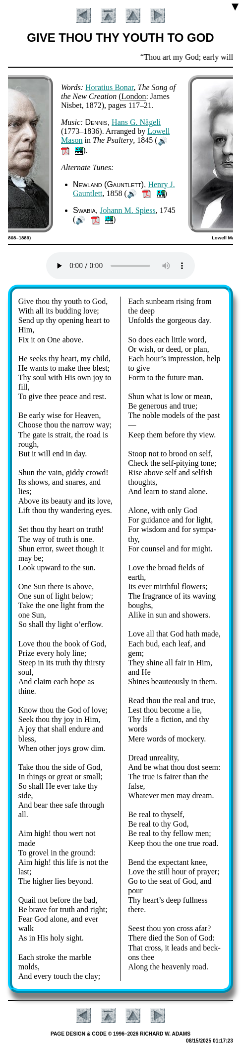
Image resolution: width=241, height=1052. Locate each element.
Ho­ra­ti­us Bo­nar (109, 87)
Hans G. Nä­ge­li (136, 122)
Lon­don (133, 96)
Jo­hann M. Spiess (127, 210)
